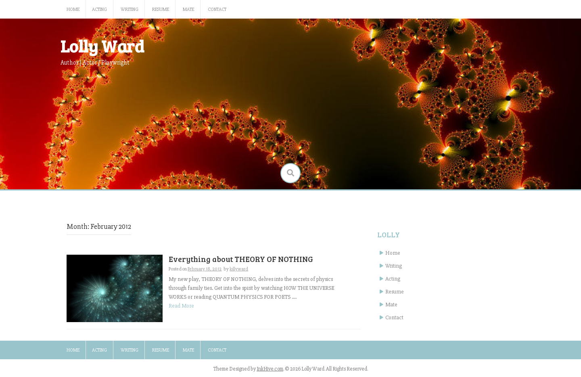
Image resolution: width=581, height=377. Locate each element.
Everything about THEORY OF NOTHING (241, 259)
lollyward (239, 269)
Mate (188, 9)
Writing (129, 9)
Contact (217, 9)
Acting (99, 9)
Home (73, 9)
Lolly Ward (102, 45)
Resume (160, 9)
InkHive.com (270, 369)
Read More (181, 305)
